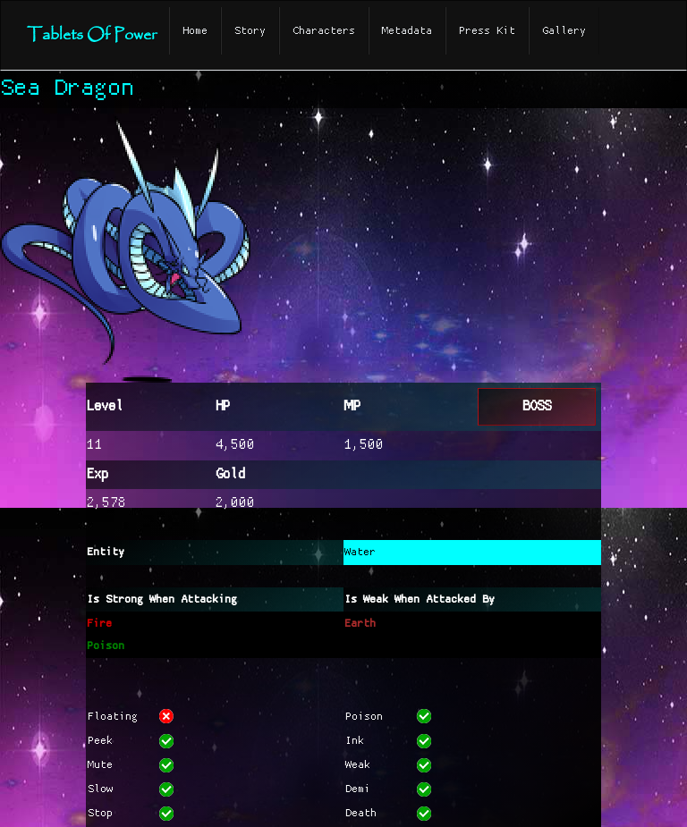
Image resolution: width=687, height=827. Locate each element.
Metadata (407, 30)
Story (250, 30)
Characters (323, 30)
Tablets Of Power (92, 35)
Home (195, 30)
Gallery (564, 30)
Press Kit (487, 30)
